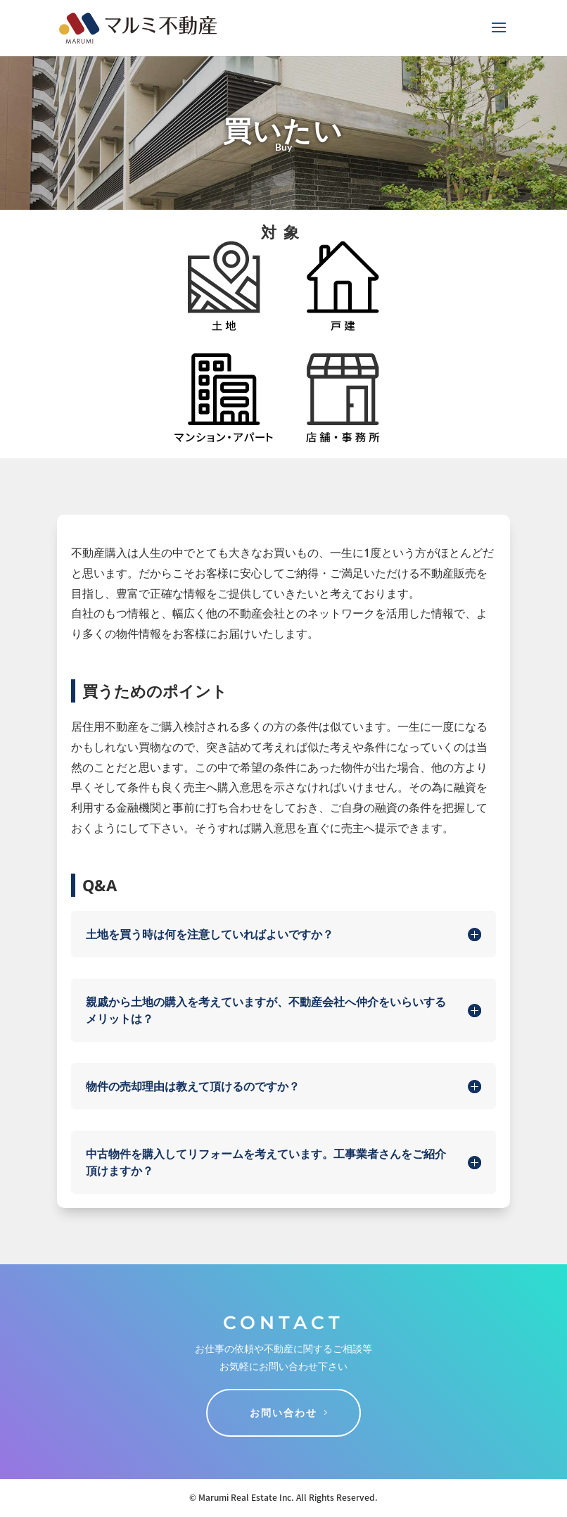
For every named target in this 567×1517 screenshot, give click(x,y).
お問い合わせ (283, 1412)
